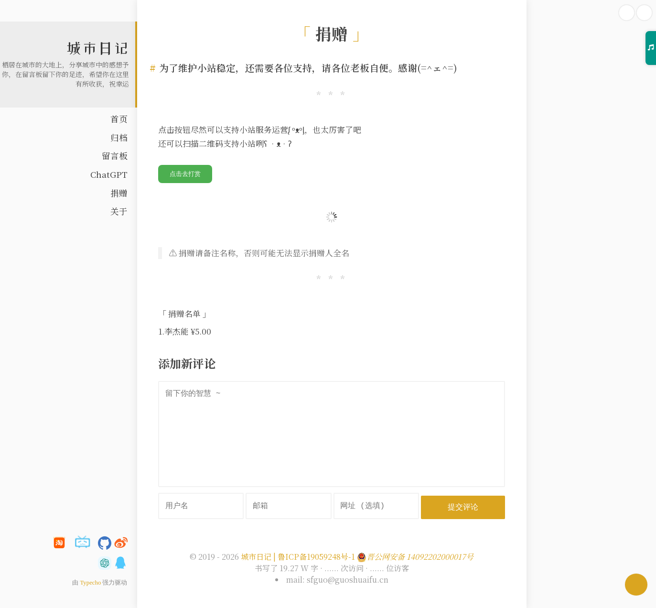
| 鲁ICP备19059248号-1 (314, 556)
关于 (119, 211)
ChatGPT (109, 174)
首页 (119, 119)
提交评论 (464, 505)
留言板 (115, 156)
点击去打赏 (185, 173)
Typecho (90, 582)
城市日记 (97, 48)
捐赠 (119, 193)
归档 (119, 137)
